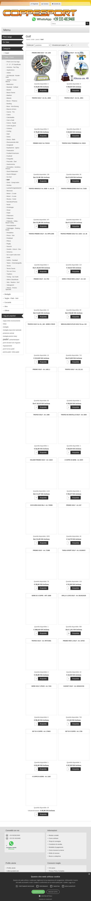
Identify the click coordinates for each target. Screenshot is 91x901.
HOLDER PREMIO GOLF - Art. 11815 (41, 460)
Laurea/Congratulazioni (14, 188)
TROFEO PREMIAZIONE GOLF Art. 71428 (74, 188)
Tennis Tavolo (11, 268)
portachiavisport (14, 339)
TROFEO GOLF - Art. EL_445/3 (73, 53)
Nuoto (8, 204)
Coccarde (7, 302)
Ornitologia (10, 207)
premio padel (7, 352)
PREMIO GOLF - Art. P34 (41, 279)
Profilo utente (11, 868)
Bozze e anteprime (55, 856)
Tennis (9, 266)
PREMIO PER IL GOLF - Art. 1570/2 (74, 641)
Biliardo (9, 98)
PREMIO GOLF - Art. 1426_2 (41, 369)
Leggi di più (71, 882)
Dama (8, 137)
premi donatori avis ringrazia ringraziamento (11, 344)
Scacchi (9, 246)
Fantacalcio (10, 150)
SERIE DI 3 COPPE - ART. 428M (41, 595)
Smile (8, 257)
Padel (8, 213)
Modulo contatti (53, 835)
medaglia (5, 327)
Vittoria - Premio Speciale (11, 288)
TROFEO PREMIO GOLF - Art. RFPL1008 (41, 234)
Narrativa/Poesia (12, 202)
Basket (9, 90)
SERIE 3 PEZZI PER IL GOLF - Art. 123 (74, 279)
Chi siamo (52, 868)
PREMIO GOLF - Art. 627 (73, 505)
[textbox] (68, 23)
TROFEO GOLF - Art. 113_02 (74, 369)
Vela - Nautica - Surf (13, 282)
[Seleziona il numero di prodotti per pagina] (69, 45)
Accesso (45, 4)
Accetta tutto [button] (38, 892)
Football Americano (13, 153)
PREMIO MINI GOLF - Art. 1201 (41, 53)
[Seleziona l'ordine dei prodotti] (42, 45)
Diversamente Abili (12, 142)
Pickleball (10, 238)
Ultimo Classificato (12, 279)
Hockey (9, 185)
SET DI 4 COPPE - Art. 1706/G (41, 731)
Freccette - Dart (11, 161)
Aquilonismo (10, 70)
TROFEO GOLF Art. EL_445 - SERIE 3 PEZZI (41, 324)
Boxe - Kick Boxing (13, 106)
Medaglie (7, 294)
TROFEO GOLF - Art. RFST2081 (41, 641)
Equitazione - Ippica (13, 148)
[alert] (45, 886)
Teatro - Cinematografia (14, 263)
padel (5, 339)
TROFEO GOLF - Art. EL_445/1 (73, 98)
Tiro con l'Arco (11, 271)
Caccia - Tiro (11, 112)
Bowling (9, 103)
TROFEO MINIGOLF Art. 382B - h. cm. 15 (41, 188)
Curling (9, 131)
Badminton (10, 84)
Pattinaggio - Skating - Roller (13, 229)
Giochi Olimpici (11, 174)
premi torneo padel (8, 349)
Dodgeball (10, 145)
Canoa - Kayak (11, 123)
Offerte (6, 310)
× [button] (89, 874)
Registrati (35, 4)
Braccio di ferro (11, 109)
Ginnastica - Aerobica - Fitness (13, 168)
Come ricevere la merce (56, 850)
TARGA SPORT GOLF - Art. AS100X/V (73, 550)
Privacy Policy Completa (56, 871)
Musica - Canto (11, 199)
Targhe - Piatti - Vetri (11, 298)
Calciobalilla (10, 117)
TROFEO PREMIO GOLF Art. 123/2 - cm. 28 (74, 234)
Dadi (8, 134)
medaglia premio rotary (10, 336)
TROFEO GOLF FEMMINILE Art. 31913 (74, 143)
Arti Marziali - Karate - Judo (13, 76)
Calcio (9, 114)
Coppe (6, 53)
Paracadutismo (11, 225)
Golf (8, 180)
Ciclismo (9, 128)
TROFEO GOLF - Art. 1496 (41, 415)
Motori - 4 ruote (11, 196)
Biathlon (9, 95)
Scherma (9, 252)
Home (28, 39)
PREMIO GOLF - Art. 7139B (41, 550)
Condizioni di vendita (55, 844)
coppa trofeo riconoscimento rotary (11, 322)
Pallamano (10, 215)
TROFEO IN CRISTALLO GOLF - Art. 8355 (74, 415)
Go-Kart (9, 177)
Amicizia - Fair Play (13, 67)
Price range (7, 37)
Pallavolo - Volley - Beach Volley (12, 222)
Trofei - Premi (9, 57)
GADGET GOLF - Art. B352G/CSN (73, 686)
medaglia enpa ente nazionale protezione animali (12, 331)
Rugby (9, 243)
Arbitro (9, 73)
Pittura (9, 241)
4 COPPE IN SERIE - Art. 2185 (41, 776)
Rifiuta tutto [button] (52, 892)
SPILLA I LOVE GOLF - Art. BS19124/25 (74, 595)
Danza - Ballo (11, 139)
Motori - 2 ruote (11, 193)
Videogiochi (10, 285)
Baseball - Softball (12, 87)
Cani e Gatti (10, 120)
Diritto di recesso (54, 853)
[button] (45, 896)
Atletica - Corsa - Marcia (11, 80)
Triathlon (9, 274)
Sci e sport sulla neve (13, 255)
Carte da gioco (11, 125)
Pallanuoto (10, 218)
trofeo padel (15, 352)
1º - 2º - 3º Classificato (14, 64)
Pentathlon (10, 232)
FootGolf (9, 156)
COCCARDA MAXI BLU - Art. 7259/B (41, 505)
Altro (6, 306)
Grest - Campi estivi (13, 182)
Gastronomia (11, 164)
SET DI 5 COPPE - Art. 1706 (73, 731)
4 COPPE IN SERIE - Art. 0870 (74, 460)
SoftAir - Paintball (12, 260)
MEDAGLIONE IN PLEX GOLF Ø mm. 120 (74, 324)
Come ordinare (53, 838)
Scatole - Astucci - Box (14, 249)
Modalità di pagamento (56, 847)
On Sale (6, 42)
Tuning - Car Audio (12, 277)
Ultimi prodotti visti (13, 871)
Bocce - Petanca (12, 101)
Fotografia (10, 159)
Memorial (9, 191)
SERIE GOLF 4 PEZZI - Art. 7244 (41, 686)
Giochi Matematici (12, 171)
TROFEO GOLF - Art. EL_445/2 (41, 98)
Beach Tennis (11, 92)
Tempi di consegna (55, 841)
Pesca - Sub (10, 235)
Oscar (8, 210)
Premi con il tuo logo (13, 62)
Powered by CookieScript (45, 899)
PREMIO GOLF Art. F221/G (41, 143)
